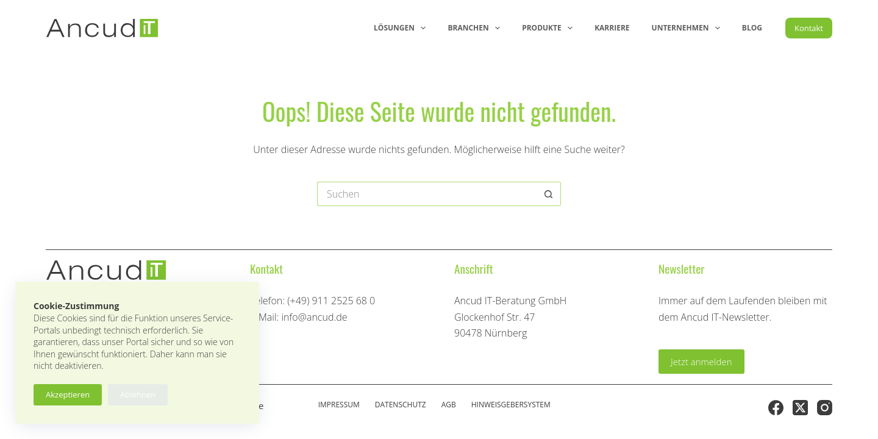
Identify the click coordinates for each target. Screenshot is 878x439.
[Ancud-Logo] (102, 28)
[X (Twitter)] (800, 407)
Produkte (549, 28)
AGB (448, 405)
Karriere (611, 28)
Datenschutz (400, 405)
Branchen (476, 28)
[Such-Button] (549, 194)
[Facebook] (775, 407)
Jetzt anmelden (701, 361)
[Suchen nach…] (427, 194)
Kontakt (808, 28)
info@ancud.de (314, 317)
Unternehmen (688, 28)
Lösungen (402, 28)
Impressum (339, 405)
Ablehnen (137, 394)
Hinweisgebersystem (511, 405)
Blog (752, 28)
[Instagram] (824, 407)
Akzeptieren (68, 394)
